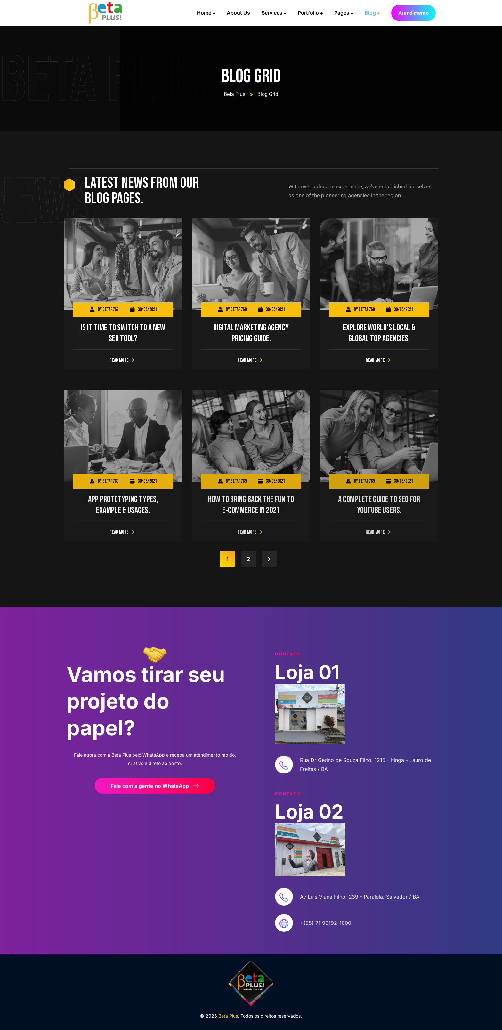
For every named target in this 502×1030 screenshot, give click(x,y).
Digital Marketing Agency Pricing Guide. (251, 333)
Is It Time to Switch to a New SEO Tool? (123, 333)
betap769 (110, 309)
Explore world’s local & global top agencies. (379, 333)
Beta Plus (234, 94)
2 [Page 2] (248, 559)
